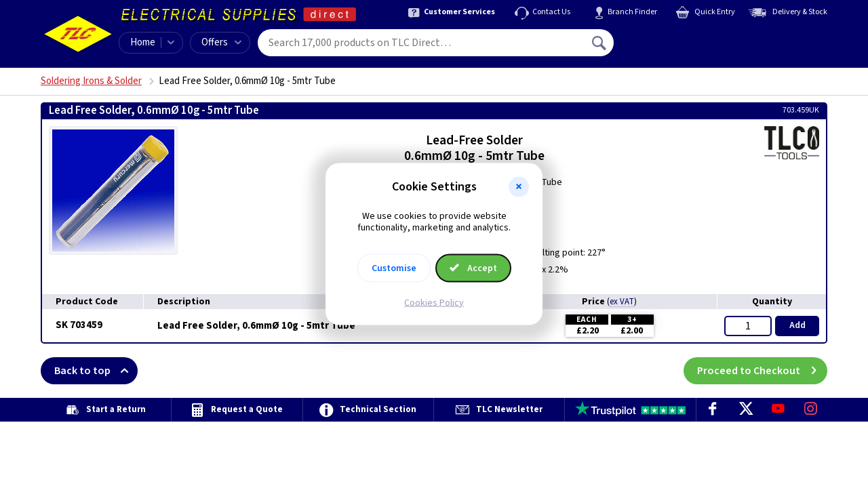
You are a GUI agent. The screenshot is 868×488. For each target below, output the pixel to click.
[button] (519, 187)
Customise (394, 267)
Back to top (96, 370)
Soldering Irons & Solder (91, 81)
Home (142, 42)
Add (797, 325)
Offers (221, 42)
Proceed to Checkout (762, 370)
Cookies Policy (434, 302)
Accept (473, 267)
